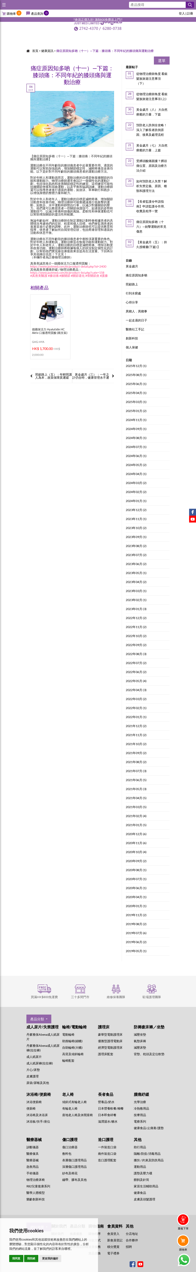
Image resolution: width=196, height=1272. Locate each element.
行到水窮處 (133, 293)
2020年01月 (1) (136, 906)
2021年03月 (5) (136, 807)
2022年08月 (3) (136, 654)
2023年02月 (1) (136, 600)
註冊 (190, 13)
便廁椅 (31, 1108)
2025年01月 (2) (136, 411)
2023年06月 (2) (136, 564)
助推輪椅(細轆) (72, 1041)
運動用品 (140, 1166)
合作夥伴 (132, 1240)
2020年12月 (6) (136, 834)
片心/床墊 (33, 1069)
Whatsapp (183, 1260)
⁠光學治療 (140, 1102)
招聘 (129, 1246)
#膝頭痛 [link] (53, 275)
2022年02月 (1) (136, 708)
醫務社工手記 (135, 329)
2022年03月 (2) (136, 699)
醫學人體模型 (35, 1192)
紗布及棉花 (70, 1173)
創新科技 (132, 338)
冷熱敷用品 (141, 1108)
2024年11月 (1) (136, 420)
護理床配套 (105, 1054)
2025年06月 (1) (136, 384)
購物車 (11, 13)
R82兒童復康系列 (38, 1186)
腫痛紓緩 (141, 1094)
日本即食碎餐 (107, 1115)
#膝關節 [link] (64, 275)
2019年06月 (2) (136, 942)
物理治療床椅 (35, 1179)
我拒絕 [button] (31, 1258)
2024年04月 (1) (136, 474)
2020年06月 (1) (136, 888)
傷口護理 (70, 1139)
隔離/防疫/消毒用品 (147, 1153)
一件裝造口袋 (107, 1147)
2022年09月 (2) (136, 645)
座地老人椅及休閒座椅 (77, 1115)
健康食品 (140, 1192)
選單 (162, 60)
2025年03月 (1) (136, 402)
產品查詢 (37, 13)
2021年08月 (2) (136, 762)
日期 (129, 360)
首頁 (35, 50)
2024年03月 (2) (136, 483)
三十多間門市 (80, 997)
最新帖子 (132, 67)
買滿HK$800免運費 (44, 997)
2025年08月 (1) (136, 375)
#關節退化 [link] (78, 275)
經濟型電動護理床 (110, 1047)
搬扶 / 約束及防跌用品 (149, 1160)
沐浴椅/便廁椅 (38, 1094)
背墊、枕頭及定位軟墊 (149, 1054)
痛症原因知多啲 (136, 275)
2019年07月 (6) (136, 933)
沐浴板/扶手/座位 (38, 1121)
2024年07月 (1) (136, 447)
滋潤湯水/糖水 (108, 1121)
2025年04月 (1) (136, 393)
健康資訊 (47, 50)
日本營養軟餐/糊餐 (111, 1108)
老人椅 (68, 1094)
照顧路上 (132, 284)
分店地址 (132, 1233)
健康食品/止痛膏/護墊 (149, 1128)
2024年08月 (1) (136, 438)
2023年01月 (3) (136, 609)
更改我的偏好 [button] (50, 1258)
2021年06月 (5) (136, 780)
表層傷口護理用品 (74, 1160)
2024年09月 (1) (136, 429)
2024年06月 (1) (136, 456)
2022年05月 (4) (136, 681)
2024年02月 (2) (136, 492)
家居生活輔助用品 (146, 1186)
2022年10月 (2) (136, 636)
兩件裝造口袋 (107, 1153)
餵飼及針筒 (141, 1179)
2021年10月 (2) (136, 744)
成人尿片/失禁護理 (42, 1027)
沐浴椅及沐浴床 (37, 1115)
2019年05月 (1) (136, 951)
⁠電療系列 (140, 1121)
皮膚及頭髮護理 (144, 1199)
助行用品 (140, 1147)
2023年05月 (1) (136, 573)
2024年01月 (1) (136, 501)
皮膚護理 (32, 1076)
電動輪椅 (68, 1034)
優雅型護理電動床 (110, 1041)
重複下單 (183, 1228)
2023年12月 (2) (136, 510)
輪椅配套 (68, 1060)
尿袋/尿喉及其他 (37, 1082)
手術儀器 (32, 1173)
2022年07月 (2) (136, 663)
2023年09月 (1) (136, 537)
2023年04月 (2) (136, 582)
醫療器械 (34, 1139)
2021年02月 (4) (136, 816)
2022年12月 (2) (136, 618)
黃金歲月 (132, 266)
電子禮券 (113, 1253)
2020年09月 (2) (136, 861)
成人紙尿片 (34, 1056)
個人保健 (132, 347)
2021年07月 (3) (136, 771)
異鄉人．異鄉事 (136, 311)
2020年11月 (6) (136, 843)
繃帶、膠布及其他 (74, 1179)
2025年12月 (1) (136, 366)
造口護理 (105, 1139)
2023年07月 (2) (136, 555)
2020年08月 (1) (136, 870)
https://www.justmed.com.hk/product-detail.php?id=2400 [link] (68, 266)
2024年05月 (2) (136, 465)
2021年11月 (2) (136, 735)
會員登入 (113, 1233)
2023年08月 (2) (136, 546)
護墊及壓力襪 (143, 1173)
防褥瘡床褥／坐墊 (149, 1027)
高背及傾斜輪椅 (73, 1054)
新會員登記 (114, 1240)
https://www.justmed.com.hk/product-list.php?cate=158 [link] (67, 272)
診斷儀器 (32, 1147)
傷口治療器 (70, 1147)
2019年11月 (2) (136, 915)
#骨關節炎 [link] (92, 275)
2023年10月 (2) (136, 528)
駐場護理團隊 (152, 997)
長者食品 (105, 1094)
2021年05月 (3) (136, 789)
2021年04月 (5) (136, 798)
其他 (137, 1139)
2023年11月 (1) (136, 519)
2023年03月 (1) (136, 591)
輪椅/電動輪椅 (74, 1027)
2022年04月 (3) (136, 690)
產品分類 (37, 1019)
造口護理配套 (107, 1160)
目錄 (129, 260)
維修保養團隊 (116, 997)
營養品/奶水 (106, 1102)
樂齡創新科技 (35, 1199)
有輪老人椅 (70, 1108)
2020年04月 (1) (136, 897)
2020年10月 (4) (136, 852)
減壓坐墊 (140, 1034)
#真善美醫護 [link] (38, 275)
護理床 (103, 1027)
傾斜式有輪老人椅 (74, 1102)
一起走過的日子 (136, 320)
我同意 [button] (16, 1258)
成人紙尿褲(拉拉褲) (39, 1063)
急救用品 (32, 1166)
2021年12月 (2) (136, 726)
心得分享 (132, 302)
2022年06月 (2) (136, 672)
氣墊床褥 (140, 1041)
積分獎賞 (113, 1246)
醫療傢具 (32, 1153)
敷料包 (66, 1153)
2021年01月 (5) (136, 825)
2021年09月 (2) (136, 753)
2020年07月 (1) (136, 879)
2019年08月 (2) (136, 924)
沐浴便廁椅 (34, 1102)
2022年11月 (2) (136, 627)
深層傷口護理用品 (74, 1166)
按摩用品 (140, 1115)
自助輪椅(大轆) (72, 1047)
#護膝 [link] (104, 275)
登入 (182, 13)
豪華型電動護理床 (110, 1034)
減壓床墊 (140, 1047)
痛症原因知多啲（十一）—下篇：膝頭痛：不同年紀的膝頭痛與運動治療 (105, 50)
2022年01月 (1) (136, 717)
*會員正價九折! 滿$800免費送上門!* (98, 19)
